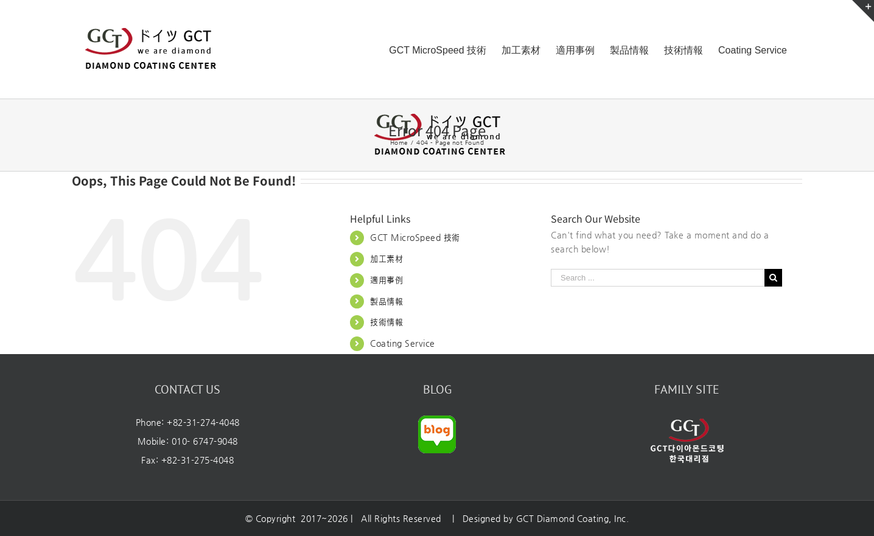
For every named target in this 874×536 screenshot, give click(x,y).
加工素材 (386, 258)
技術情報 (386, 322)
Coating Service (402, 343)
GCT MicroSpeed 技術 (415, 237)
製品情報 (386, 301)
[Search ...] (657, 278)
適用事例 (386, 280)
